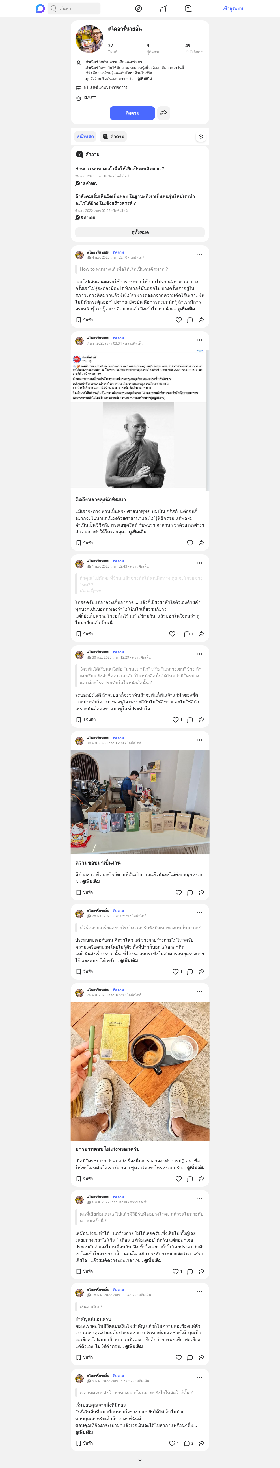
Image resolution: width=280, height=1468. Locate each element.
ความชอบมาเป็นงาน (97, 862)
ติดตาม (132, 113)
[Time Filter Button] (204, 136)
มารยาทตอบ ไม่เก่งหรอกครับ (107, 1148)
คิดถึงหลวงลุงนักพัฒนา (100, 499)
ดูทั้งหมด (140, 232)
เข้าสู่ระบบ (232, 8)
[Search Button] (53, 8)
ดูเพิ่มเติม (186, 308)
